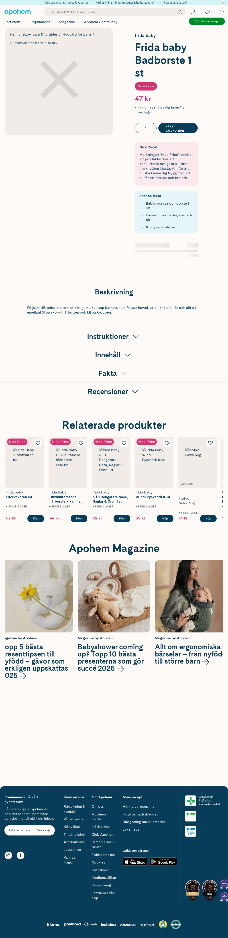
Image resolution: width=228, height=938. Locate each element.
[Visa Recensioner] (114, 478)
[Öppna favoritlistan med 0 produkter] (207, 12)
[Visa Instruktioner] (114, 422)
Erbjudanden (39, 22)
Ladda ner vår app (103, 895)
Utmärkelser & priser (103, 844)
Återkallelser (74, 842)
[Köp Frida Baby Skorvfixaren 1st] (35, 604)
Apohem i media (100, 816)
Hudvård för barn (77, 34)
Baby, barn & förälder (39, 34)
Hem (13, 34)
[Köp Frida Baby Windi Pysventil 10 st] (165, 604)
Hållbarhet (100, 827)
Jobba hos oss (103, 855)
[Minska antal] (138, 128)
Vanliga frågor (69, 859)
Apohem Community (101, 22)
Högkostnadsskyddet (140, 814)
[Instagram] (8, 855)
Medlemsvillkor (104, 878)
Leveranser (72, 849)
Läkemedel (131, 829)
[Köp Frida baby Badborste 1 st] (177, 128)
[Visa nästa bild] (214, 554)
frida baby (145, 35)
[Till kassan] (221, 12)
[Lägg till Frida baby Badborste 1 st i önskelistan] (195, 34)
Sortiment (12, 22)
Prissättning (101, 885)
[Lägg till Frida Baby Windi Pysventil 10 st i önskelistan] (167, 529)
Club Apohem (103, 834)
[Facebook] (20, 855)
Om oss (98, 806)
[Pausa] (222, 2)
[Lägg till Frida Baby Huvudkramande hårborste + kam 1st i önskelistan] (81, 529)
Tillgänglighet (75, 834)
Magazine (67, 22)
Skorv (52, 43)
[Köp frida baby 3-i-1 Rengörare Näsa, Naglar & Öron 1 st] (122, 604)
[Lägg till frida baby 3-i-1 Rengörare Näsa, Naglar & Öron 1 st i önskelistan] (124, 529)
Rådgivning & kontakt (74, 808)
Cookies (98, 862)
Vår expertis (73, 819)
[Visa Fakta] (114, 459)
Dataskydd (101, 870)
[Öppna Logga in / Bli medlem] (193, 12)
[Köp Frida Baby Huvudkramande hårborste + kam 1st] (79, 604)
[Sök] (178, 12)
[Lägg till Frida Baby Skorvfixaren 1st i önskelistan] (37, 529)
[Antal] (145, 128)
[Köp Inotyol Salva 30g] (208, 604)
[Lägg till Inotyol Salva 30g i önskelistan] (210, 529)
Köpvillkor (72, 827)
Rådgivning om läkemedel (144, 822)
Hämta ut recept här (139, 806)
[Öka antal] (153, 128)
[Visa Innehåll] (114, 441)
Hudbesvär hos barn (26, 43)
